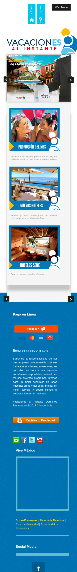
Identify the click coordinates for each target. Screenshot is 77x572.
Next (70, 79)
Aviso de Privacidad (27, 524)
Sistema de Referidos (51, 520)
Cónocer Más (44, 405)
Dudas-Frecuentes (26, 520)
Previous (6, 79)
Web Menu (61, 7)
